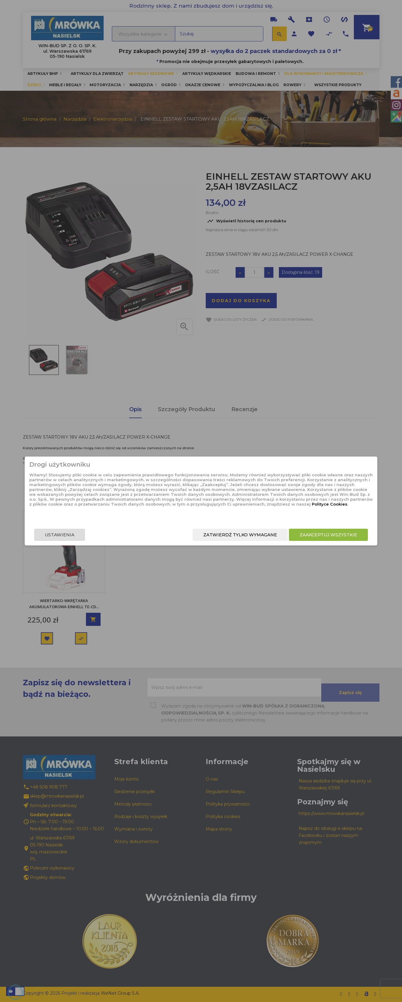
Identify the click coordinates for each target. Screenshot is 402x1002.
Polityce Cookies (196, 513)
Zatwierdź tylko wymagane (213, 535)
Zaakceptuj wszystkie (301, 535)
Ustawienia (87, 535)
